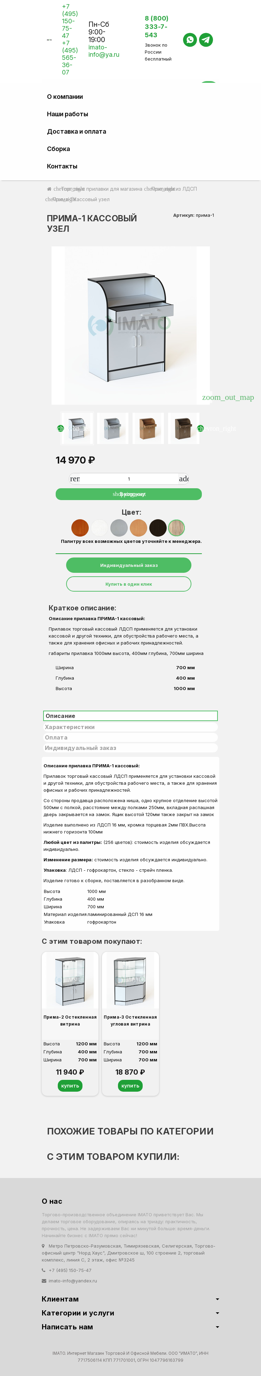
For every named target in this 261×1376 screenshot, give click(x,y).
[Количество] (129, 478)
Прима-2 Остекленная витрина (70, 1020)
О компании (65, 96)
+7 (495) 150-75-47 (70, 21)
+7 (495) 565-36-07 (70, 57)
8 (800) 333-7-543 (157, 27)
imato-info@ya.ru (103, 51)
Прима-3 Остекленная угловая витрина (130, 1020)
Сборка (58, 148)
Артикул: (184, 215)
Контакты (62, 166)
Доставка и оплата (76, 131)
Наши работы (67, 114)
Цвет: (131, 512)
